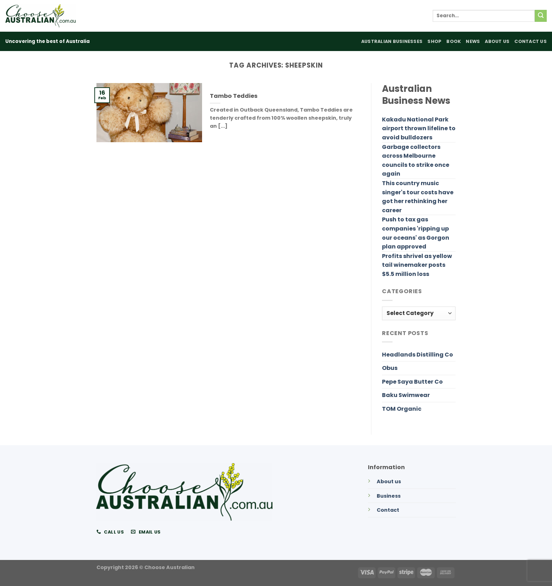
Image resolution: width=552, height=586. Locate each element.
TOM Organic (401, 409)
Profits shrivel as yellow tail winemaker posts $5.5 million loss (417, 265)
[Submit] (541, 16)
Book (453, 41)
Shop (434, 41)
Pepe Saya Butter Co (412, 382)
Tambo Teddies (234, 96)
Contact (388, 509)
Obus (389, 368)
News (473, 41)
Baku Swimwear (406, 395)
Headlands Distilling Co (417, 355)
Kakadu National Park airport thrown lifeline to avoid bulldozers (419, 128)
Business (389, 495)
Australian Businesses (391, 41)
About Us (497, 41)
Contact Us (530, 41)
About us (389, 481)
